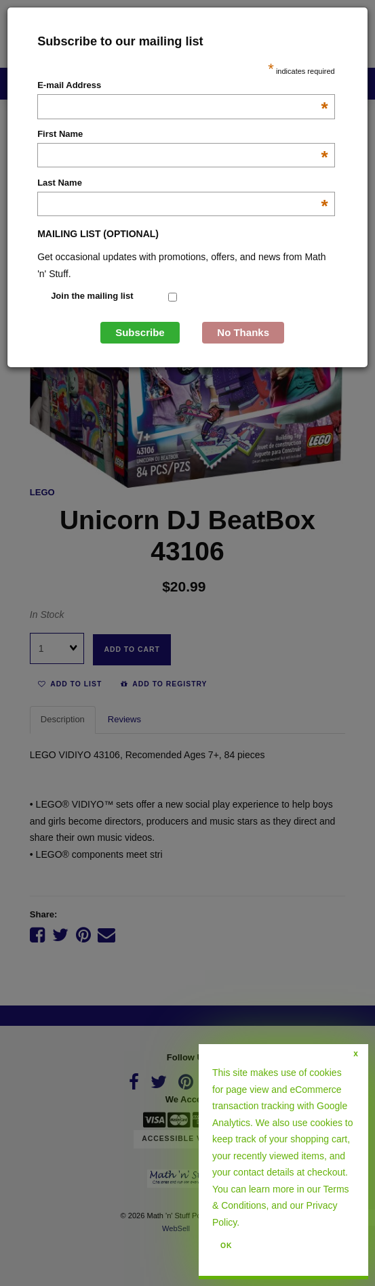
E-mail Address (182, 86)
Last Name (182, 184)
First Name (182, 135)
